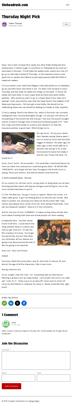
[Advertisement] (36, 44)
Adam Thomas (15, 23)
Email (39, 373)
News (66, 24)
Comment (6, 350)
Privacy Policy (34, 401)
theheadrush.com (15, 5)
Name (4, 373)
